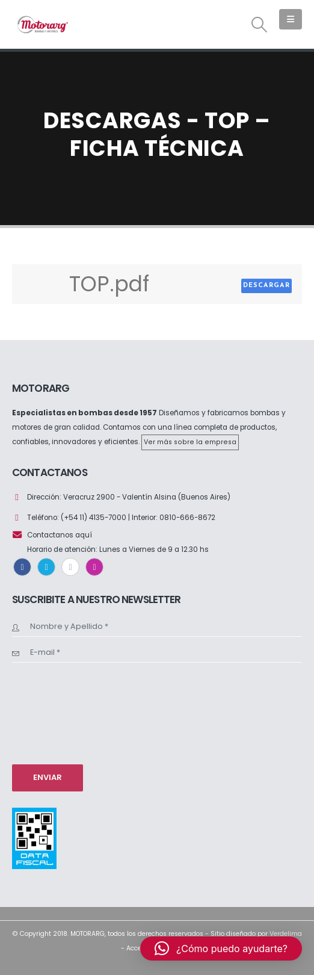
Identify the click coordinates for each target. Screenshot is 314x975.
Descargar (266, 285)
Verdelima (285, 933)
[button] (259, 24)
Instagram (94, 567)
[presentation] (61, 712)
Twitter (46, 567)
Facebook (22, 567)
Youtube (70, 567)
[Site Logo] (42, 24)
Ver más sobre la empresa (190, 442)
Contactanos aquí (59, 535)
